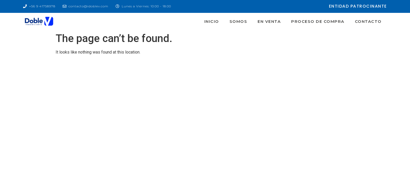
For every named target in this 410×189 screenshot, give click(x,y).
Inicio (211, 21)
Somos (238, 21)
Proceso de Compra (317, 21)
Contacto (368, 21)
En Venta (269, 21)
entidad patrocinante (358, 6)
